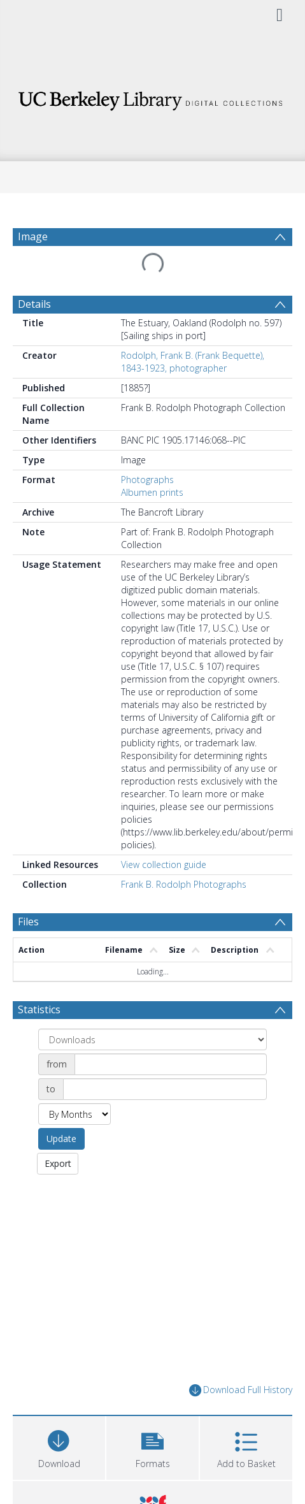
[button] (152, 1446)
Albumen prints (152, 492)
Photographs (147, 480)
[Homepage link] (152, 97)
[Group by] (152, 1039)
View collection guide (163, 864)
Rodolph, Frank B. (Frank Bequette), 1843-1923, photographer (192, 361)
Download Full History (240, 1390)
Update (61, 1138)
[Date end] (165, 1089)
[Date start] (170, 1064)
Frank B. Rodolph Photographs (183, 884)
